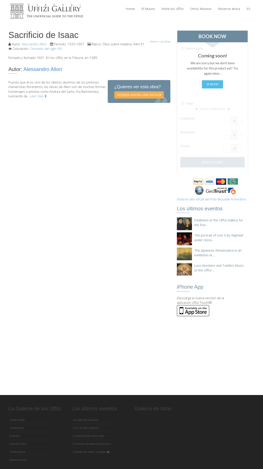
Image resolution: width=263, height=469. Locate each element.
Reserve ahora (229, 8)
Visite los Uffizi (173, 8)
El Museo (148, 8)
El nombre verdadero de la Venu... (92, 444)
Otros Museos (201, 8)
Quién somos (17, 420)
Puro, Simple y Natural (86, 428)
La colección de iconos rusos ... (90, 436)
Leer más (38, 96)
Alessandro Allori (34, 44)
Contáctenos (17, 428)
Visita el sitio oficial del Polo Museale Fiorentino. (212, 199)
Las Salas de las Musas (85, 420)
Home (130, 8)
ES (248, 8)
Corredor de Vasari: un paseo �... (92, 452)
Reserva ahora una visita (139, 95)
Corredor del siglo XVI (46, 48)
